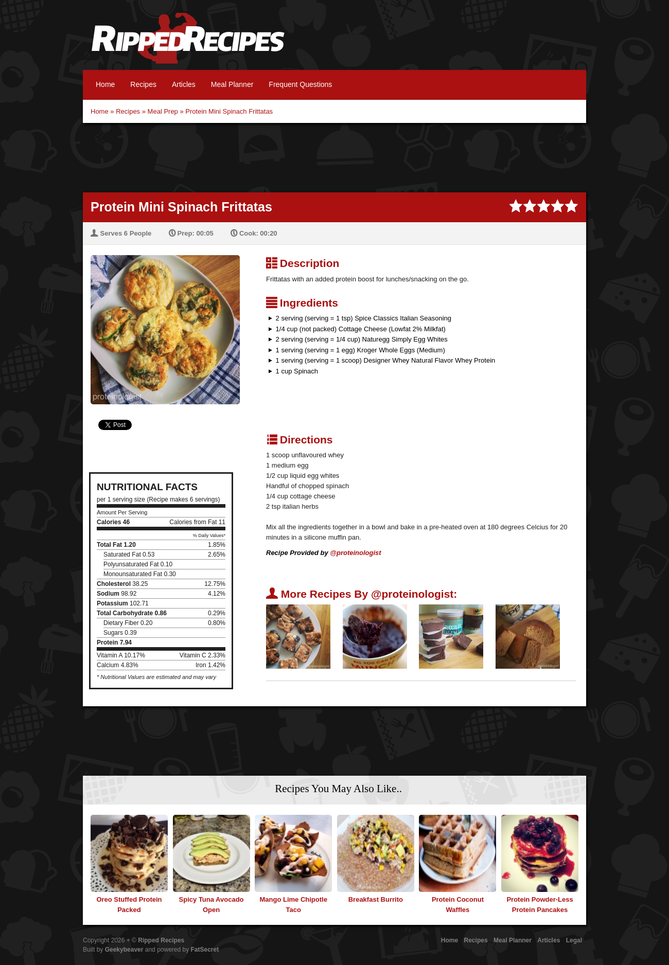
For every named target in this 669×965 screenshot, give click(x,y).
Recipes (143, 84)
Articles (184, 84)
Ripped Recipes (188, 44)
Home (105, 84)
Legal (574, 940)
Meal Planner (232, 84)
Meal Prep (163, 111)
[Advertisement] (334, 156)
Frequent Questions (300, 84)
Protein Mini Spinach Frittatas (229, 111)
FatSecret (205, 949)
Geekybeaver (124, 949)
